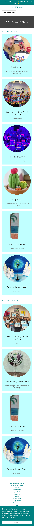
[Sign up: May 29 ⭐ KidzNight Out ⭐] (17, 2)
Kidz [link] (17, 505)
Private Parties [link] (17, 490)
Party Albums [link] (17, 501)
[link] (9, 12)
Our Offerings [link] (17, 503)
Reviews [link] (17, 496)
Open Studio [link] (17, 492)
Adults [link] (17, 487)
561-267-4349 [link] (17, 7)
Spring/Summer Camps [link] (17, 483)
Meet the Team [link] (17, 498)
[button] (30, 12)
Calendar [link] (17, 494)
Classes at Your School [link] (17, 485)
